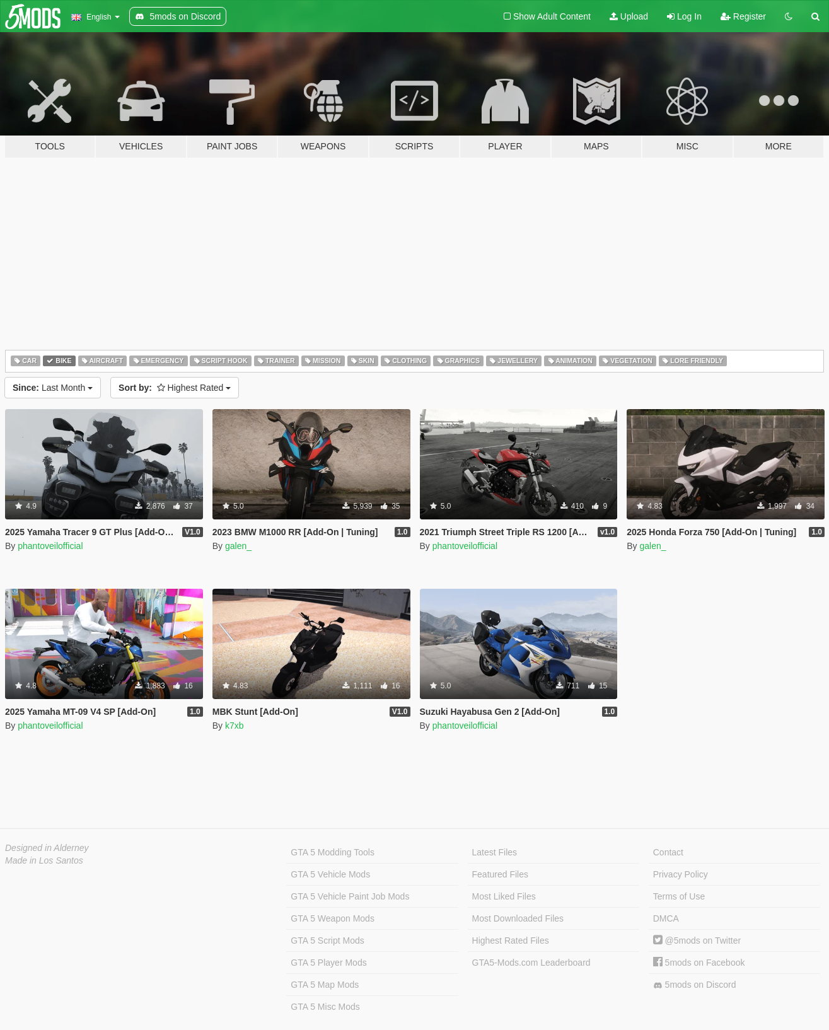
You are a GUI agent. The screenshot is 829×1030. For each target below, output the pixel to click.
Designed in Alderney (47, 848)
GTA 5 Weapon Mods (332, 918)
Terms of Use (679, 896)
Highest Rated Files (510, 940)
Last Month (53, 388)
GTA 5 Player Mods (328, 963)
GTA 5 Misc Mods (325, 1007)
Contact (668, 852)
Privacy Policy (680, 874)
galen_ (238, 546)
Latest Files (495, 852)
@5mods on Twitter (697, 940)
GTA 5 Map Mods (325, 985)
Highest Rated (175, 388)
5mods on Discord (694, 985)
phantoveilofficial (50, 546)
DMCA (666, 918)
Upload (629, 16)
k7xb (234, 725)
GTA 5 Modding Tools (332, 852)
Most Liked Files (504, 896)
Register (743, 16)
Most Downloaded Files (518, 918)
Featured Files (500, 874)
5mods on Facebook (699, 962)
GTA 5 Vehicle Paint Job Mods (350, 896)
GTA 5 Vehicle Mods (330, 874)
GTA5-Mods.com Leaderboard (531, 963)
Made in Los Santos (44, 860)
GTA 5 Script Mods (327, 940)
